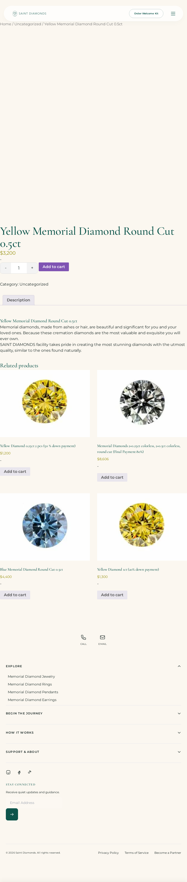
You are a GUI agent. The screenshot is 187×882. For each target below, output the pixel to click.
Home (5, 24)
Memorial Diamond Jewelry (31, 676)
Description (18, 300)
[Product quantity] (19, 268)
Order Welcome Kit (146, 13)
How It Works (93, 733)
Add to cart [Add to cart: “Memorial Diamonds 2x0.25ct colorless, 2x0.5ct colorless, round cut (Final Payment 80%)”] (112, 477)
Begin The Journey (93, 713)
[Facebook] (19, 772)
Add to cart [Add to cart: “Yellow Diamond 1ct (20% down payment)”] (112, 595)
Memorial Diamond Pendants (33, 692)
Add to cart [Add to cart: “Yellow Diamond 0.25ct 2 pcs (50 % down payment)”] (15, 471)
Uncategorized (27, 24)
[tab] (18, 300)
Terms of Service (137, 853)
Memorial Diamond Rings (30, 684)
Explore (93, 666)
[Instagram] (8, 772)
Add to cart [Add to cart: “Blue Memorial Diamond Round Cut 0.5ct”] (15, 595)
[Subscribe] (12, 814)
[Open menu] (173, 14)
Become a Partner (167, 853)
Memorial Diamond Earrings (32, 700)
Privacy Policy (108, 853)
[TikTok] (29, 772)
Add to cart (54, 266)
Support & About (93, 752)
